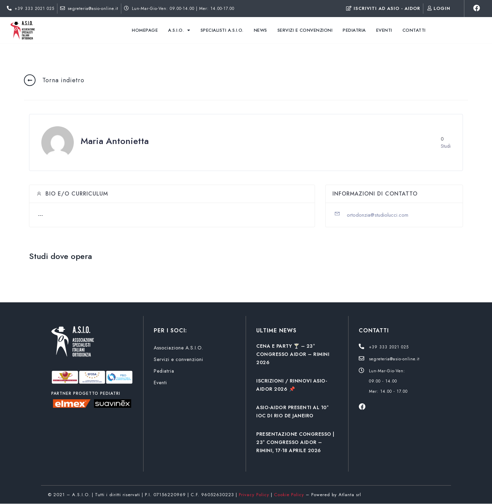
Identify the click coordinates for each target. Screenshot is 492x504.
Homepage (145, 30)
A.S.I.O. (179, 30)
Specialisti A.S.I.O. (222, 30)
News (260, 30)
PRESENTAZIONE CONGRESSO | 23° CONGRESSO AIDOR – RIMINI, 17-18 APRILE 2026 (295, 442)
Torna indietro (63, 80)
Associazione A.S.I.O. (178, 347)
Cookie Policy (289, 494)
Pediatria (354, 30)
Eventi (384, 30)
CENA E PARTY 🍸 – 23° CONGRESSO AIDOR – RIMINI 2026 (292, 354)
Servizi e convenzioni (305, 30)
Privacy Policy (254, 494)
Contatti (414, 30)
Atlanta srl (350, 494)
